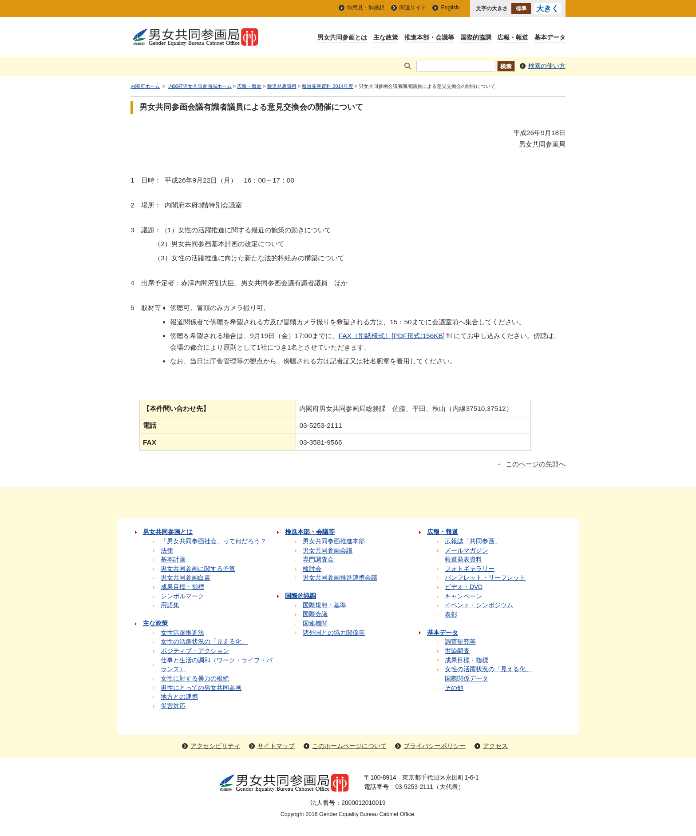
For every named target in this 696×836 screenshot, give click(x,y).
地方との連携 (179, 696)
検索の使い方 (547, 66)
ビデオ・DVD (463, 587)
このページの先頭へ (536, 464)
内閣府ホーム (145, 86)
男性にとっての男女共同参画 (201, 688)
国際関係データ (466, 678)
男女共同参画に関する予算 (198, 568)
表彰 (451, 614)
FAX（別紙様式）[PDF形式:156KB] (392, 335)
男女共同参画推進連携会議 (340, 577)
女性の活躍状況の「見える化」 (204, 641)
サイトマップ (276, 746)
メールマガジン (466, 550)
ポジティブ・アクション (195, 651)
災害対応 (173, 706)
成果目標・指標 (182, 587)
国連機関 (315, 623)
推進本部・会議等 (429, 38)
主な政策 (385, 38)
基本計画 (173, 559)
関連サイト (412, 7)
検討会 (312, 568)
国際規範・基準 (324, 605)
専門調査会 (318, 559)
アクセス (495, 746)
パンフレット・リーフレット (485, 577)
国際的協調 (475, 38)
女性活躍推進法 (182, 632)
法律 (167, 550)
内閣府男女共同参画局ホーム (200, 86)
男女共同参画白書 (185, 577)
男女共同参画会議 (327, 550)
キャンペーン (463, 596)
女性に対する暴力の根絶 (195, 678)
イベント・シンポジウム (479, 605)
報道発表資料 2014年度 (327, 86)
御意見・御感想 (365, 7)
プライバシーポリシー (434, 746)
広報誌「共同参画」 (473, 541)
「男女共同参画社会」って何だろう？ (213, 541)
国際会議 (315, 614)
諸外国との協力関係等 (334, 632)
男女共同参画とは (342, 38)
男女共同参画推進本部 (334, 541)
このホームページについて (349, 746)
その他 (454, 688)
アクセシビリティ (215, 746)
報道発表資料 (282, 86)
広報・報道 (512, 38)
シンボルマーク (182, 596)
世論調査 (457, 651)
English (450, 7)
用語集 (170, 605)
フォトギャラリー (469, 568)
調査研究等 (460, 641)
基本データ (550, 38)
